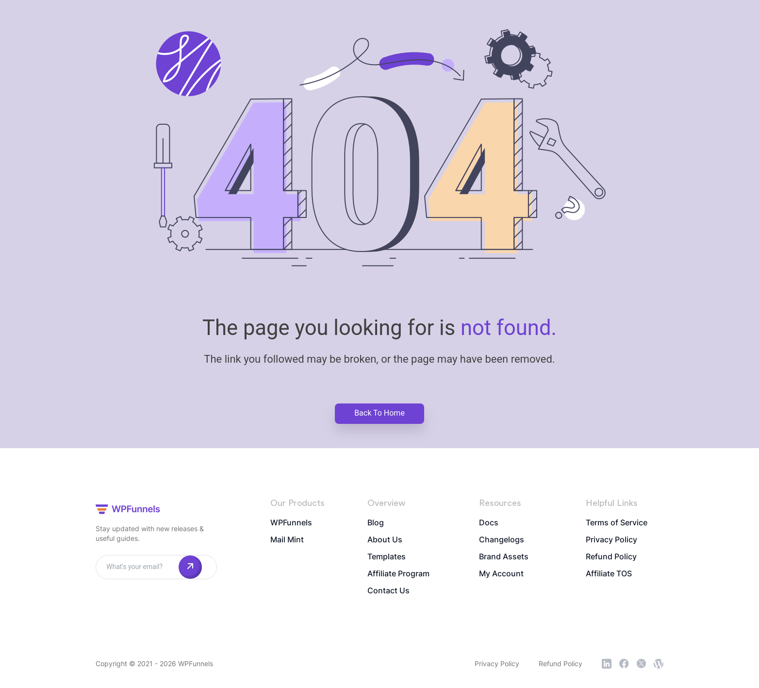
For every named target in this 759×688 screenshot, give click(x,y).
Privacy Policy (611, 539)
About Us (384, 539)
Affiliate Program (398, 573)
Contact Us (388, 590)
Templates (386, 556)
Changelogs (501, 539)
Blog (375, 522)
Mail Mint (287, 539)
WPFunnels (291, 522)
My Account (501, 573)
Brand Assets (503, 556)
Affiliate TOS (609, 573)
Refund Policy (611, 556)
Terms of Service (616, 522)
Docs (488, 522)
